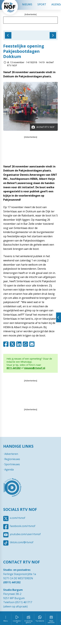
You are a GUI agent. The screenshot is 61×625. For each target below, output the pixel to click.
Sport (41, 4)
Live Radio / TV (17, 622)
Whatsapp (26, 344)
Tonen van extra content (58, 317)
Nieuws (27, 4)
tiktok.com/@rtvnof (21, 542)
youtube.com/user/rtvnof (25, 534)
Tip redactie (40, 621)
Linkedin (19, 344)
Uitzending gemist (28, 622)
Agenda (9, 469)
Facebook (6, 344)
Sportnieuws (12, 464)
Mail (32, 344)
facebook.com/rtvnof (22, 526)
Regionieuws (12, 459)
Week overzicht (51, 622)
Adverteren (11, 454)
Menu (5, 621)
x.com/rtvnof (17, 518)
